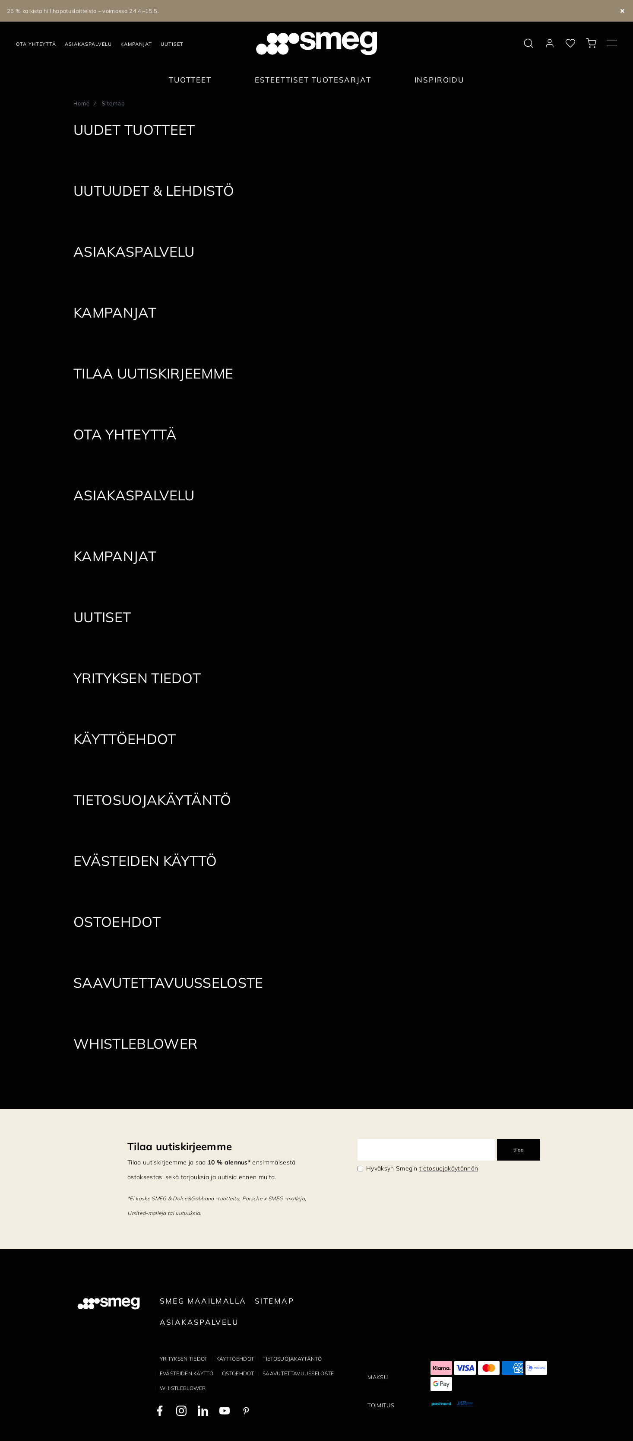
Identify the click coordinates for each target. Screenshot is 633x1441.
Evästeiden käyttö (186, 1373)
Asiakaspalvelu (88, 44)
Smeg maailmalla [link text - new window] (203, 1300)
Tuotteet (190, 79)
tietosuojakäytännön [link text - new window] (448, 1168)
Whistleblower (183, 1388)
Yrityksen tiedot (184, 1358)
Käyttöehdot (235, 1358)
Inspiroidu (439, 79)
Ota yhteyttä (36, 44)
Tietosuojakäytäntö (292, 1358)
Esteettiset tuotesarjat (313, 79)
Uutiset (172, 44)
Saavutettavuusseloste (298, 1373)
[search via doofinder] (528, 43)
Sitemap (274, 1300)
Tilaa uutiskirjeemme (179, 1146)
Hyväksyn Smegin (422, 1168)
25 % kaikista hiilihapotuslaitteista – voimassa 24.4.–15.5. (83, 10)
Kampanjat (136, 44)
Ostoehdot (238, 1373)
